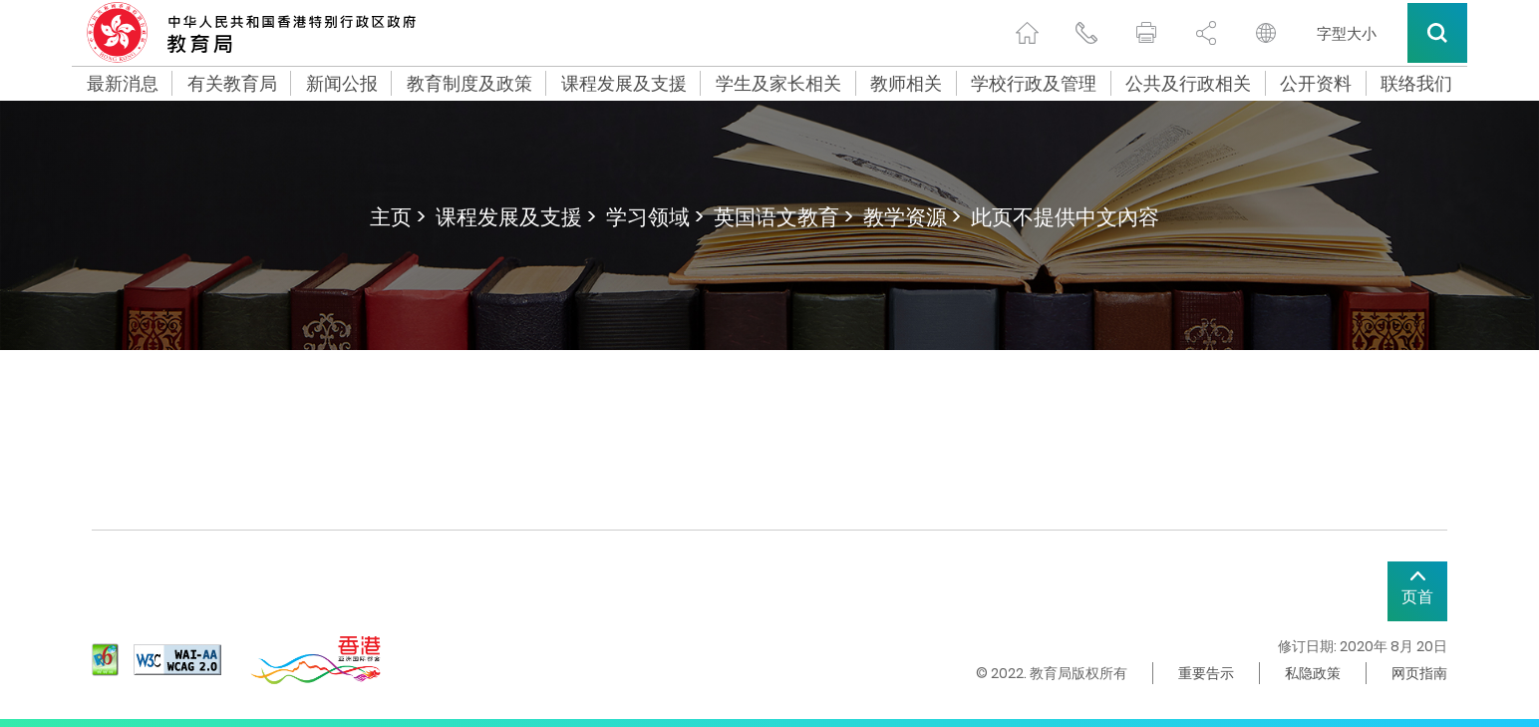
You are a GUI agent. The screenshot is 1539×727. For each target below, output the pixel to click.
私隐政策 (1313, 673)
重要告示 (1206, 673)
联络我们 (1416, 84)
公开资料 (1316, 84)
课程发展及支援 (624, 84)
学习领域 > (655, 216)
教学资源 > (912, 216)
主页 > (398, 216)
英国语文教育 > (783, 216)
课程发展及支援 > (516, 216)
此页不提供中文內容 (1065, 216)
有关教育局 (232, 84)
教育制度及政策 (469, 84)
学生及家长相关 (778, 84)
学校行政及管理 (1033, 84)
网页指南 (1419, 673)
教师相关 (906, 84)
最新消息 (122, 84)
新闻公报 (342, 84)
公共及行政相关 (1188, 84)
